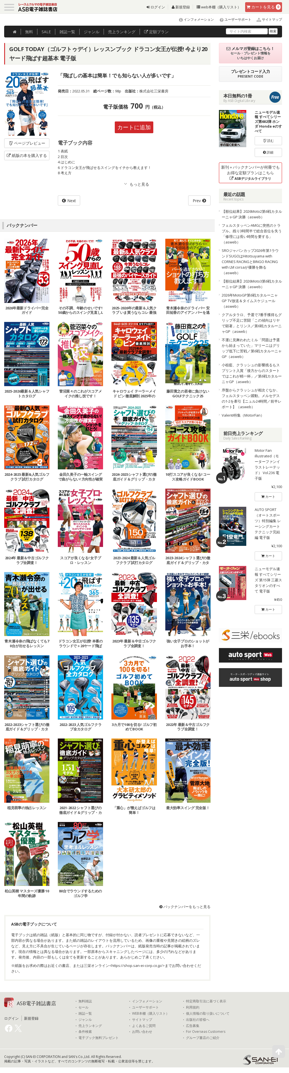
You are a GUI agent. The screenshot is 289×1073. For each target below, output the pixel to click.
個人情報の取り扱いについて (208, 1013)
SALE (46, 31)
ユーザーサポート (233, 19)
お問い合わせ (142, 1031)
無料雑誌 (85, 1001)
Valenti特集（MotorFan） (243, 415)
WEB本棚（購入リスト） (150, 1013)
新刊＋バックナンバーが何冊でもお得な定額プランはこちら (250, 172)
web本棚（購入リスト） (219, 6)
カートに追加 (134, 127)
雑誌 (67, 31)
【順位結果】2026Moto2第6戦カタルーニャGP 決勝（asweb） (252, 214)
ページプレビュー (27, 143)
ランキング (121, 31)
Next (71, 200)
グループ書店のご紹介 (202, 1038)
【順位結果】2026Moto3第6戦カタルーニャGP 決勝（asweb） (252, 284)
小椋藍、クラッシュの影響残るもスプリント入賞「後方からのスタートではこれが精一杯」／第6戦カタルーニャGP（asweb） (252, 373)
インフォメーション (194, 19)
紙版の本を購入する (27, 155)
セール (83, 1007)
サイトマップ (267, 19)
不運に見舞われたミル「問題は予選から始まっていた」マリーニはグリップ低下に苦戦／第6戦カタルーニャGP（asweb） (252, 348)
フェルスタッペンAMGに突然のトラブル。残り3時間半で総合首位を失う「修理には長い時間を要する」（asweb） (252, 234)
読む (268, 140)
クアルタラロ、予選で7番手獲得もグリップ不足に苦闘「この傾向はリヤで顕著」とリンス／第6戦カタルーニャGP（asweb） (252, 323)
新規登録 (181, 6)
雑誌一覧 (85, 1013)
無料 (29, 31)
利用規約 (192, 1007)
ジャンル (91, 31)
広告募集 (192, 1026)
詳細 (268, 152)
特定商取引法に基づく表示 (206, 1001)
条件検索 (85, 1031)
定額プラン (156, 31)
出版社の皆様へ (197, 1019)
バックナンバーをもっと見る (185, 906)
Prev (197, 200)
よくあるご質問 (144, 1026)
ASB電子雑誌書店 (36, 1003)
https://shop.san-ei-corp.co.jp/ (137, 965)
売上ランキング (90, 1026)
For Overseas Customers (205, 1031)
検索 (273, 31)
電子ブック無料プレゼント (98, 1038)
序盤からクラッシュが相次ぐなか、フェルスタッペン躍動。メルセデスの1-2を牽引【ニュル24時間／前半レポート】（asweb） (251, 398)
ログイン (156, 6)
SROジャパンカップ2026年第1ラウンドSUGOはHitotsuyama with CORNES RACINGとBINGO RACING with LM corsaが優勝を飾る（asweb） (250, 261)
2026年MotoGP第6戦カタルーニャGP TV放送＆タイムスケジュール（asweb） (250, 301)
